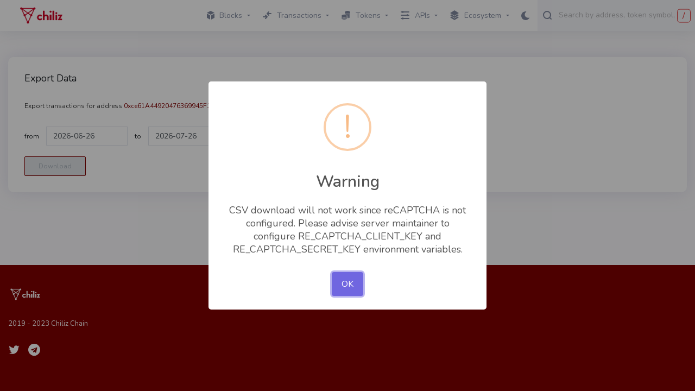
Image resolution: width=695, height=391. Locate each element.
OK (347, 284)
